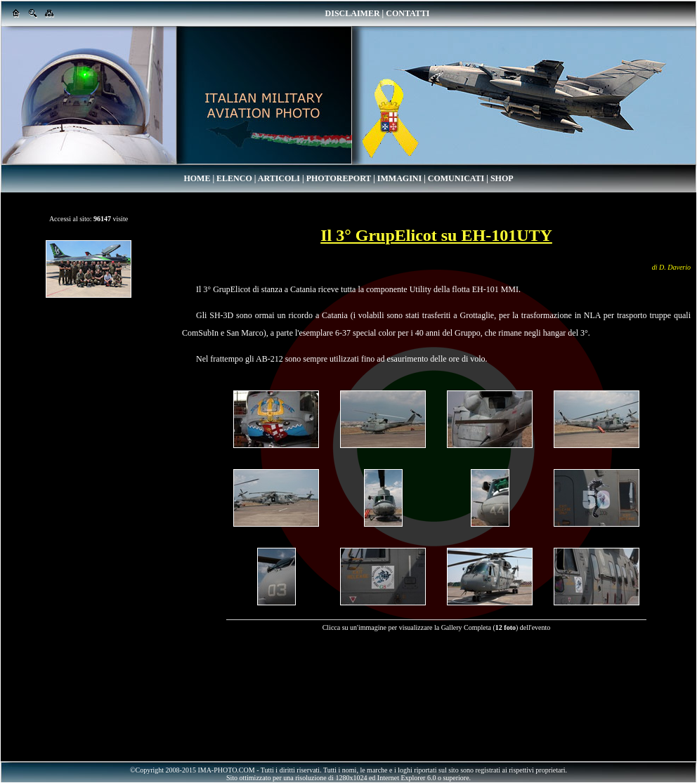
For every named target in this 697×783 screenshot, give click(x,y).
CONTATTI (407, 13)
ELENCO (234, 178)
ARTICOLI (279, 178)
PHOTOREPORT (338, 178)
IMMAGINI (399, 178)
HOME (196, 178)
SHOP (502, 178)
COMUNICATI (456, 178)
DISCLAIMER (352, 13)
